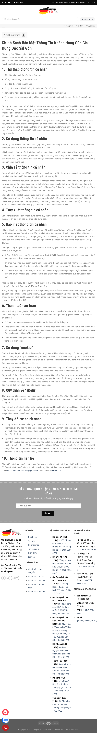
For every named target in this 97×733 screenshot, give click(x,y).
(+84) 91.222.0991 (60, 674)
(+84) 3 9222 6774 (88, 2)
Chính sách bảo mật (37, 591)
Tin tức (31, 541)
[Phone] (5, 728)
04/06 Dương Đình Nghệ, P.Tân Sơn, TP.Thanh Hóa (61, 667)
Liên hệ (31, 557)
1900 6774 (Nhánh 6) (86, 549)
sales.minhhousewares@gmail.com (23, 470)
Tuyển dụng (33, 549)
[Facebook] (3, 2)
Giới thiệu (32, 537)
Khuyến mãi (90, 26)
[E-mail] (5, 2)
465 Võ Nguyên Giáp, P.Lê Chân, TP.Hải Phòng (61, 650)
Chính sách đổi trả (36, 576)
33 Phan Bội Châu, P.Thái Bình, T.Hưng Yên (61, 704)
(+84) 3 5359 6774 (60, 640)
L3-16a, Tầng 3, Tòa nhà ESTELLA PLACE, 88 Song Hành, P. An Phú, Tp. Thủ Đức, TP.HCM (61, 630)
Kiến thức (79, 26)
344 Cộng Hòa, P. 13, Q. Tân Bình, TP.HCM (60, 586)
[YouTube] (9, 2)
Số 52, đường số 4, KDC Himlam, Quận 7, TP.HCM (61, 607)
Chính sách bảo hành (37, 580)
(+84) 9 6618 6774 (60, 657)
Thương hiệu (68, 26)
